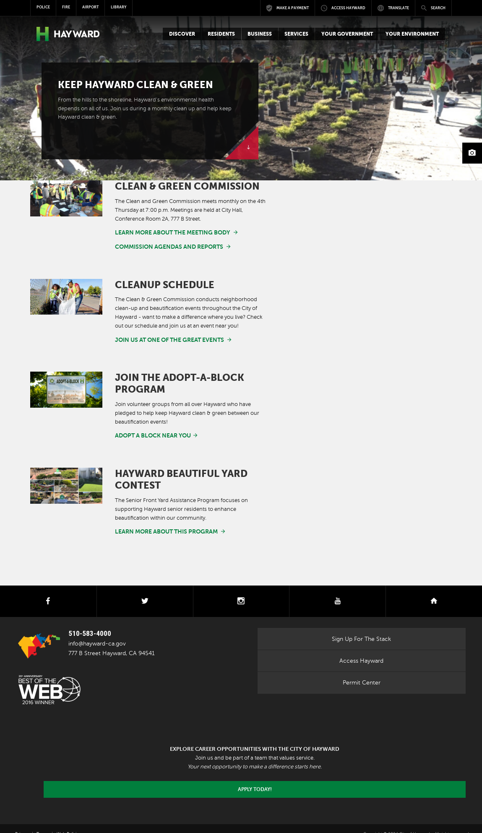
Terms (42, 822)
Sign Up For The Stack (361, 627)
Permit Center (361, 671)
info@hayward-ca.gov (97, 632)
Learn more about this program (160, 522)
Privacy (22, 822)
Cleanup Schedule (164, 280)
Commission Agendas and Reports (163, 244)
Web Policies (69, 822)
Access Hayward (361, 649)
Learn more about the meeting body (165, 232)
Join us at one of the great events (163, 335)
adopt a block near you (148, 429)
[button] (182, 34)
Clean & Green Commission (187, 186)
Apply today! (255, 778)
